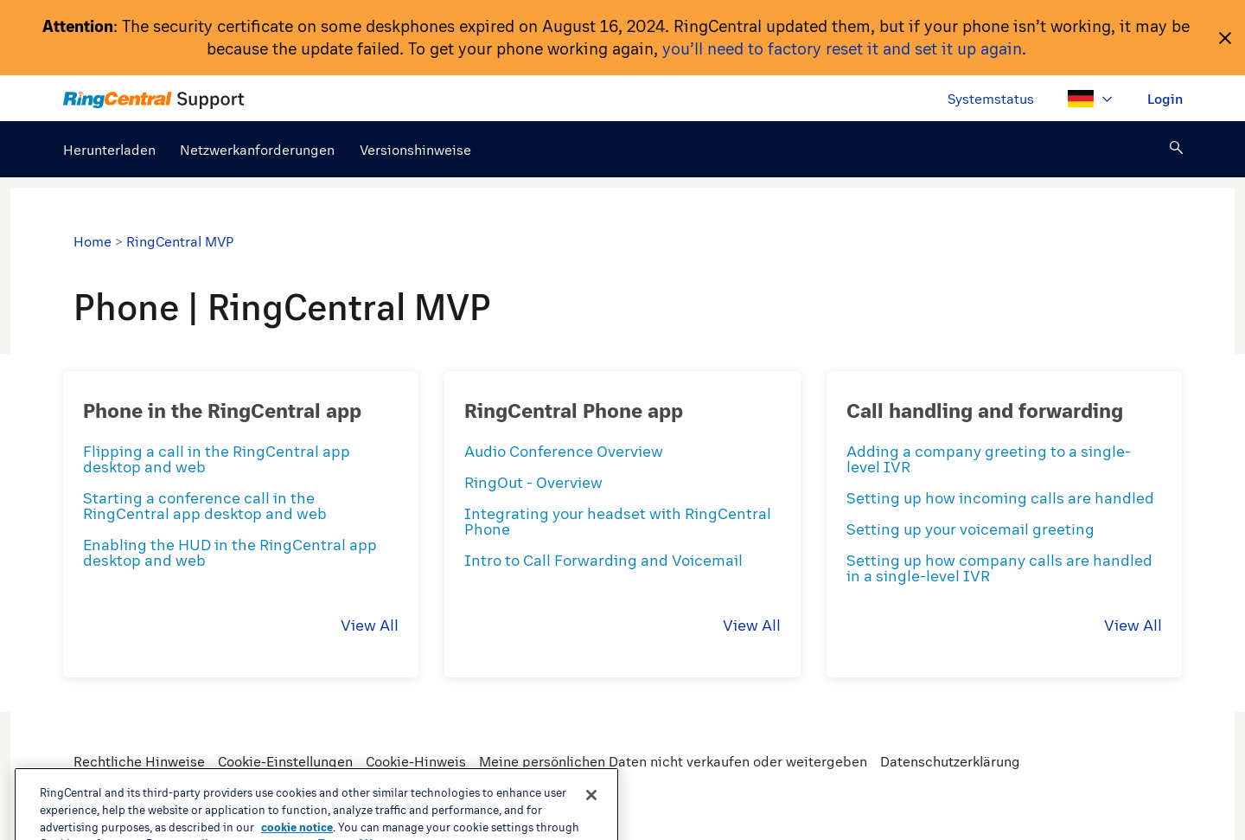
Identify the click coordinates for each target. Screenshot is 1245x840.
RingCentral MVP (179, 241)
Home (92, 241)
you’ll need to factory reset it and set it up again (842, 48)
